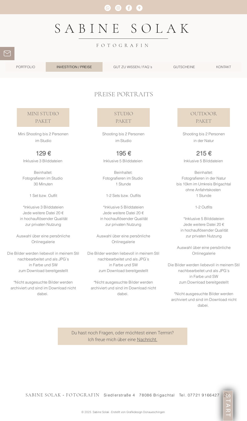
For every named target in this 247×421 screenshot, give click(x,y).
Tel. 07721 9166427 (199, 395)
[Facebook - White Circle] (129, 8)
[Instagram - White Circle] (118, 8)
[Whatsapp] (107, 8)
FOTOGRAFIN (123, 45)
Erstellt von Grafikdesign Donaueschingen (138, 412)
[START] (228, 406)
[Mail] (7, 53)
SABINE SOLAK (123, 28)
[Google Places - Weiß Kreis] (139, 8)
